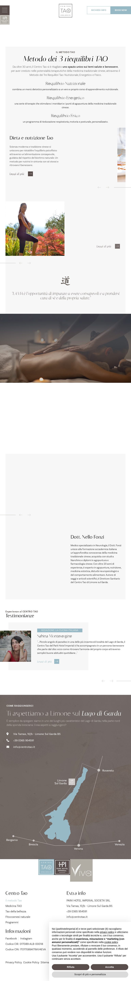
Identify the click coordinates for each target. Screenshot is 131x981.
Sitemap (45, 971)
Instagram (26, 947)
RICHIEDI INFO (98, 10)
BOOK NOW (121, 10)
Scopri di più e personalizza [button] (90, 974)
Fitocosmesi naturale (17, 926)
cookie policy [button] (111, 942)
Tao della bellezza (15, 920)
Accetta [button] (109, 967)
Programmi (11, 931)
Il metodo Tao (23, 909)
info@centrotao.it (20, 756)
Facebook (11, 947)
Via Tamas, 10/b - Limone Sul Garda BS (33, 744)
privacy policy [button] (107, 932)
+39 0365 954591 (20, 750)
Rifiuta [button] (70, 967)
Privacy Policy (13, 971)
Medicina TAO (13, 915)
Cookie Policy (31, 971)
